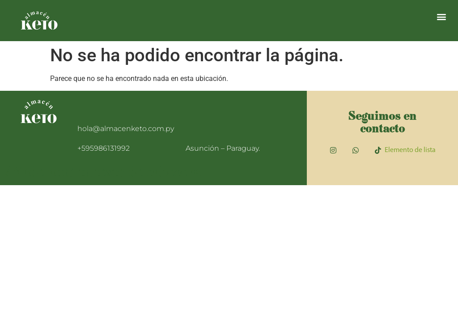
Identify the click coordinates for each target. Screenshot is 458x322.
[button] (441, 16)
